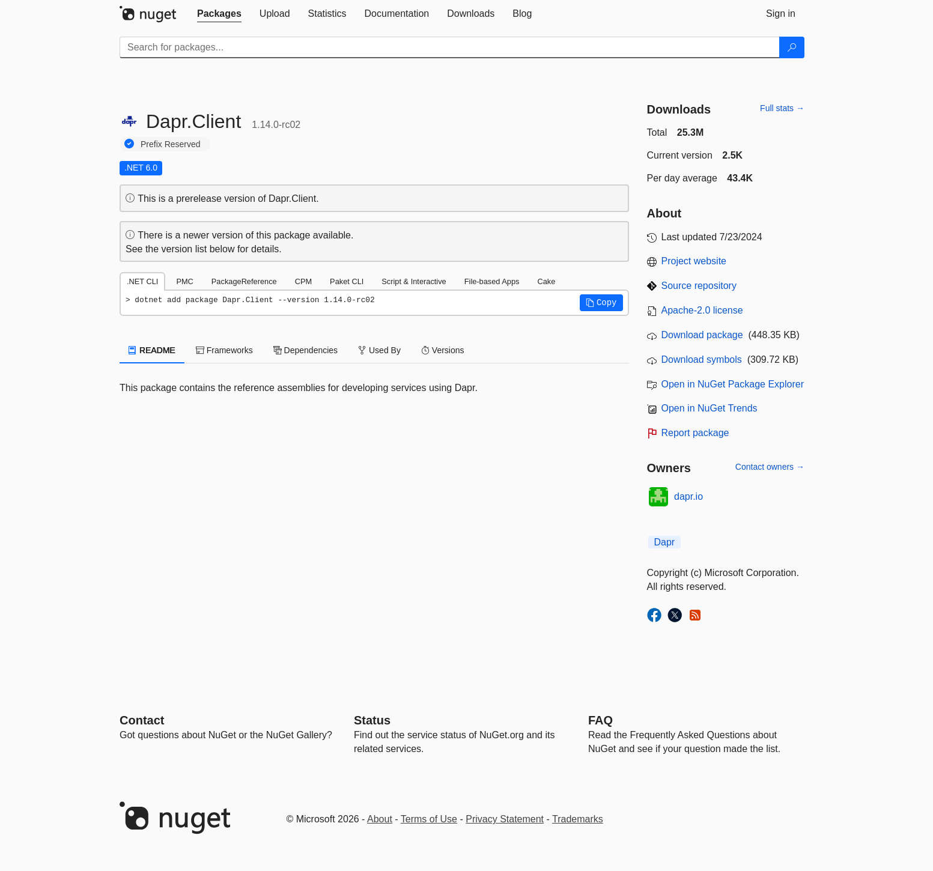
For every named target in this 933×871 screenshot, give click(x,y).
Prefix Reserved (171, 144)
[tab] (219, 14)
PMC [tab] (184, 281)
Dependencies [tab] (305, 350)
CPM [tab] (303, 281)
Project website (694, 261)
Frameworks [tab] (224, 350)
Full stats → (782, 108)
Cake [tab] (546, 281)
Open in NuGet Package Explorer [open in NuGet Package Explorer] (732, 384)
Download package (702, 335)
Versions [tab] (442, 350)
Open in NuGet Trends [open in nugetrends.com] (709, 408)
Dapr (664, 542)
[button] (601, 302)
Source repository (699, 286)
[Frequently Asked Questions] (600, 720)
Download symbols (701, 359)
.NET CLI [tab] (142, 281)
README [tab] (152, 350)
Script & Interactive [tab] (413, 281)
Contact (142, 720)
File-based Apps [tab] (492, 281)
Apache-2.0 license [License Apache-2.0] (702, 310)
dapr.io (688, 496)
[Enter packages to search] (450, 47)
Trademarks (577, 819)
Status (372, 720)
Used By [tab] (379, 350)
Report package (695, 433)
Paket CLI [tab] (346, 281)
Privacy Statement (505, 819)
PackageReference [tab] (244, 281)
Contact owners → (769, 467)
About (379, 819)
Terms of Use (429, 819)
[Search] (791, 47)
